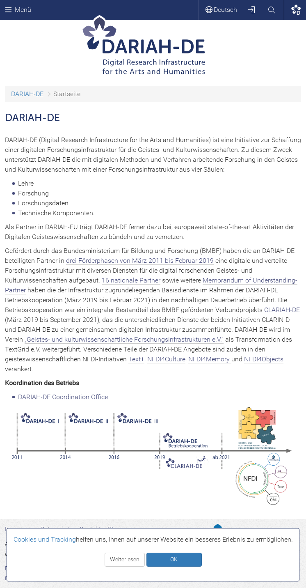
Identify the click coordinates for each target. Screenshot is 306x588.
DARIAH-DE (27, 94)
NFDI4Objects (263, 359)
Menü (18, 10)
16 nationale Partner (131, 280)
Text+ (136, 359)
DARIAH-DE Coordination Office (63, 397)
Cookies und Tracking (45, 539)
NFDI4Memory (209, 359)
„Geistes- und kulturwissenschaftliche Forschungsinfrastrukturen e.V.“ (124, 339)
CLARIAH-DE (282, 310)
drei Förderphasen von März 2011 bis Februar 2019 (140, 260)
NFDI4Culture (166, 359)
